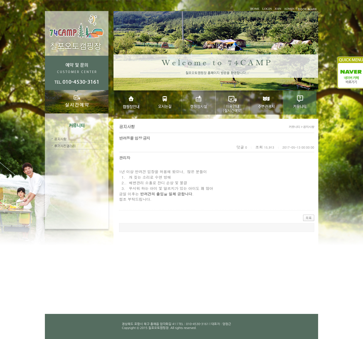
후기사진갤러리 (65, 145)
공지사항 (60, 138)
